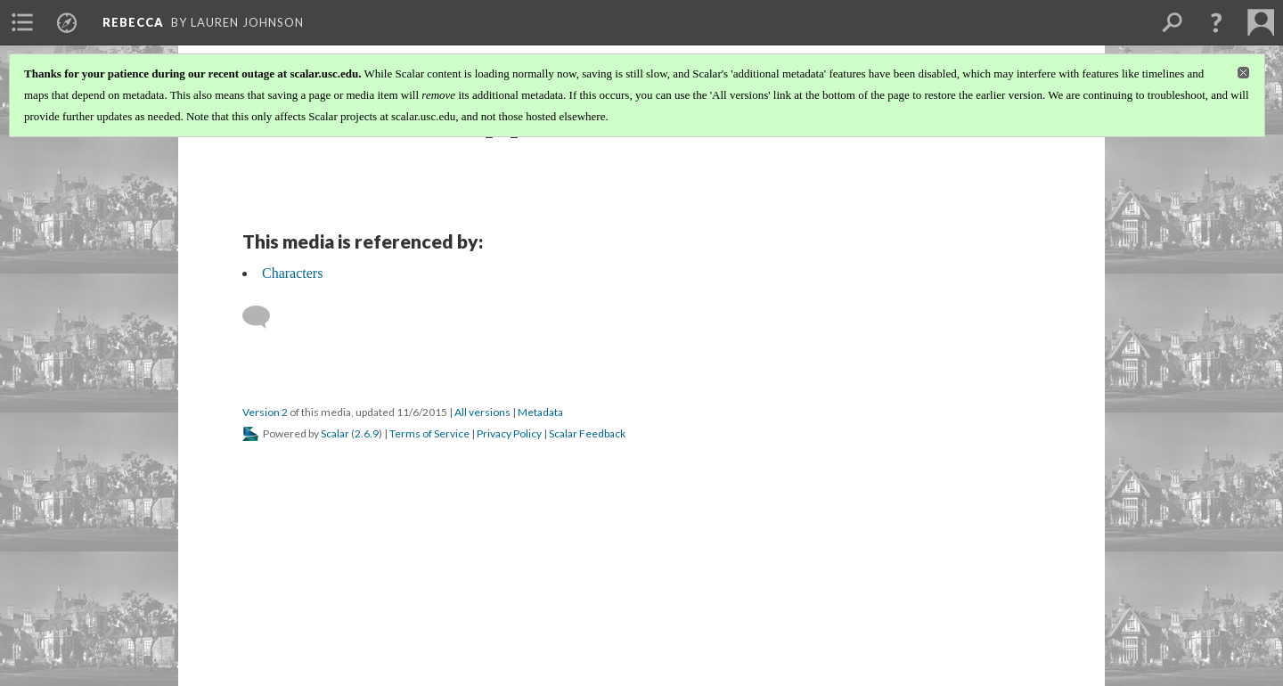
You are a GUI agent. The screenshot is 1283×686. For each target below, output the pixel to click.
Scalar (335, 433)
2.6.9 (367, 433)
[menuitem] (22, 22)
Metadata (540, 412)
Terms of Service (429, 433)
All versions (482, 412)
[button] (1216, 22)
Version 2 (265, 412)
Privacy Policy (509, 433)
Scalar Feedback (587, 433)
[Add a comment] (264, 317)
